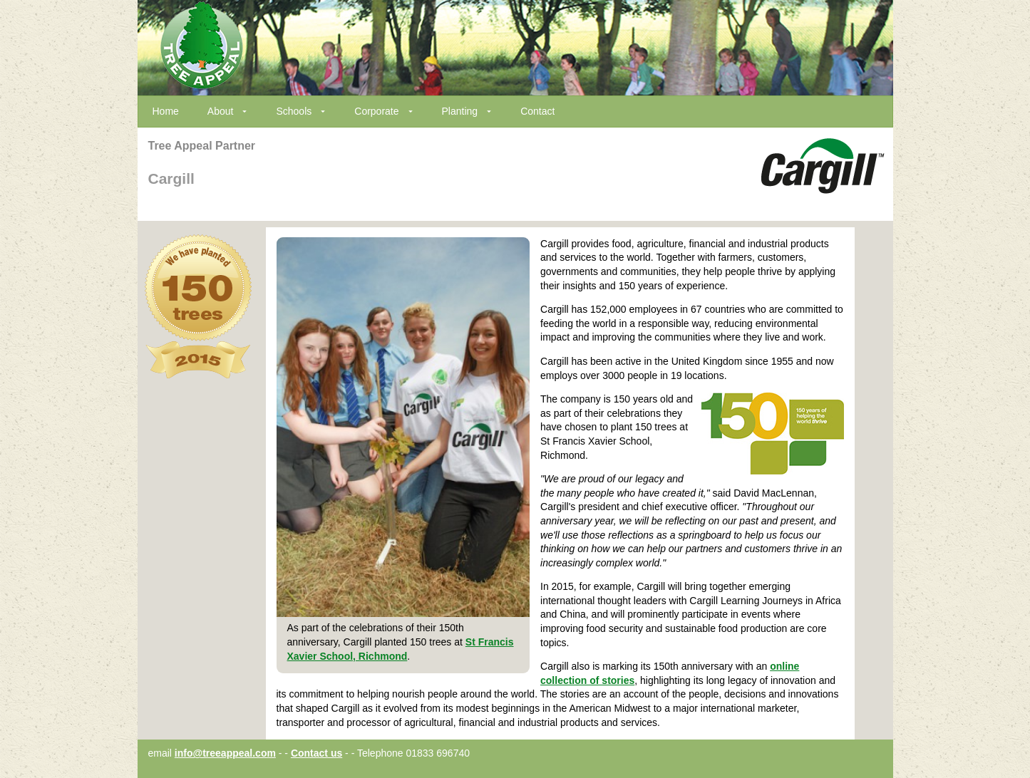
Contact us (316, 753)
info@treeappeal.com (225, 753)
